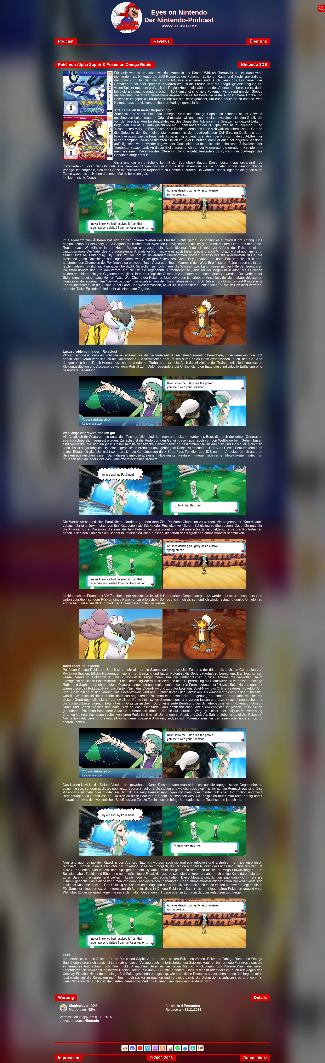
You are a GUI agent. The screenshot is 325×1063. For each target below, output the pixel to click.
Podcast (66, 41)
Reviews (162, 41)
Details (260, 997)
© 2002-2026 (161, 1058)
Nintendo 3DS (254, 64)
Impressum (68, 1058)
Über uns (258, 41)
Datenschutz (255, 1058)
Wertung (66, 997)
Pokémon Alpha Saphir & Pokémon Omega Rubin (104, 64)
